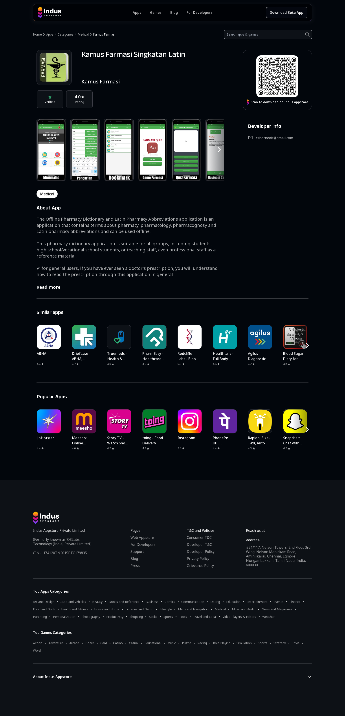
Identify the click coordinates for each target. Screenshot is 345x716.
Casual (133, 643)
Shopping (136, 617)
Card (103, 643)
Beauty (97, 602)
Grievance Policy (200, 565)
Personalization (64, 617)
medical (47, 193)
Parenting (40, 617)
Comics (170, 602)
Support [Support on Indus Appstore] (137, 551)
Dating (215, 602)
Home (37, 34)
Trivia (295, 643)
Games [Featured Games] (155, 12)
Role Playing (221, 643)
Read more (49, 287)
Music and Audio (243, 609)
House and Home (106, 609)
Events (278, 602)
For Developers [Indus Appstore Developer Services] (200, 12)
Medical (83, 34)
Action (37, 643)
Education (233, 602)
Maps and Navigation (193, 609)
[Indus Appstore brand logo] (85, 12)
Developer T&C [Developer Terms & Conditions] (199, 544)
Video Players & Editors (239, 617)
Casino (118, 643)
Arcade (74, 643)
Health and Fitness (74, 609)
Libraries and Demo (139, 609)
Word (37, 650)
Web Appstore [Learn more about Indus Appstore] (142, 537)
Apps (49, 34)
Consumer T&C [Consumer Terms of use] (199, 537)
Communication (192, 602)
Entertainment (257, 602)
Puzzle (186, 643)
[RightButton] (219, 149)
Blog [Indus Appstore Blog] (174, 12)
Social (153, 617)
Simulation (244, 643)
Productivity (114, 617)
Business (152, 602)
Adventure (55, 643)
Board (89, 643)
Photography (90, 617)
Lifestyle (166, 609)
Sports (168, 617)
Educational (153, 643)
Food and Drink (44, 609)
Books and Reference (124, 602)
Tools (183, 617)
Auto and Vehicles (73, 602)
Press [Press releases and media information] (135, 565)
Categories (65, 34)
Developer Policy (201, 551)
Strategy (279, 643)
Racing (202, 643)
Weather (268, 617)
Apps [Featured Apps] (137, 12)
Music (171, 643)
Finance (295, 602)
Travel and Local (205, 617)
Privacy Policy (198, 558)
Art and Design (43, 602)
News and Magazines (277, 609)
